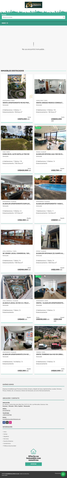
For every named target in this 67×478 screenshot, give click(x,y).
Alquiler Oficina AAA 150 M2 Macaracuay (50, 154)
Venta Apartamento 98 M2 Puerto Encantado (17, 103)
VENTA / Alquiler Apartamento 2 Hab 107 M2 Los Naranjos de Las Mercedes (50, 303)
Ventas (5, 434)
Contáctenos (7, 443)
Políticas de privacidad (9, 446)
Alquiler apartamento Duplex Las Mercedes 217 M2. (17, 204)
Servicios (6, 439)
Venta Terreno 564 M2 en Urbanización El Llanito (50, 354)
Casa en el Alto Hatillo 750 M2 (16, 154)
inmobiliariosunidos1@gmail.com (12, 419)
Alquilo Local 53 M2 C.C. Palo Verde (17, 303)
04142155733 (6, 410)
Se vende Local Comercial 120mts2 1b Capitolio (17, 253)
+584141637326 (7, 415)
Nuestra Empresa (8, 441)
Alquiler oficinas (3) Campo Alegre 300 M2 (50, 253)
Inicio (4, 432)
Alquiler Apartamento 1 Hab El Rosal (50, 204)
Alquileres (6, 436)
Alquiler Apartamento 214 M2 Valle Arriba (17, 354)
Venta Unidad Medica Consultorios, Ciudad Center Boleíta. (50, 103)
